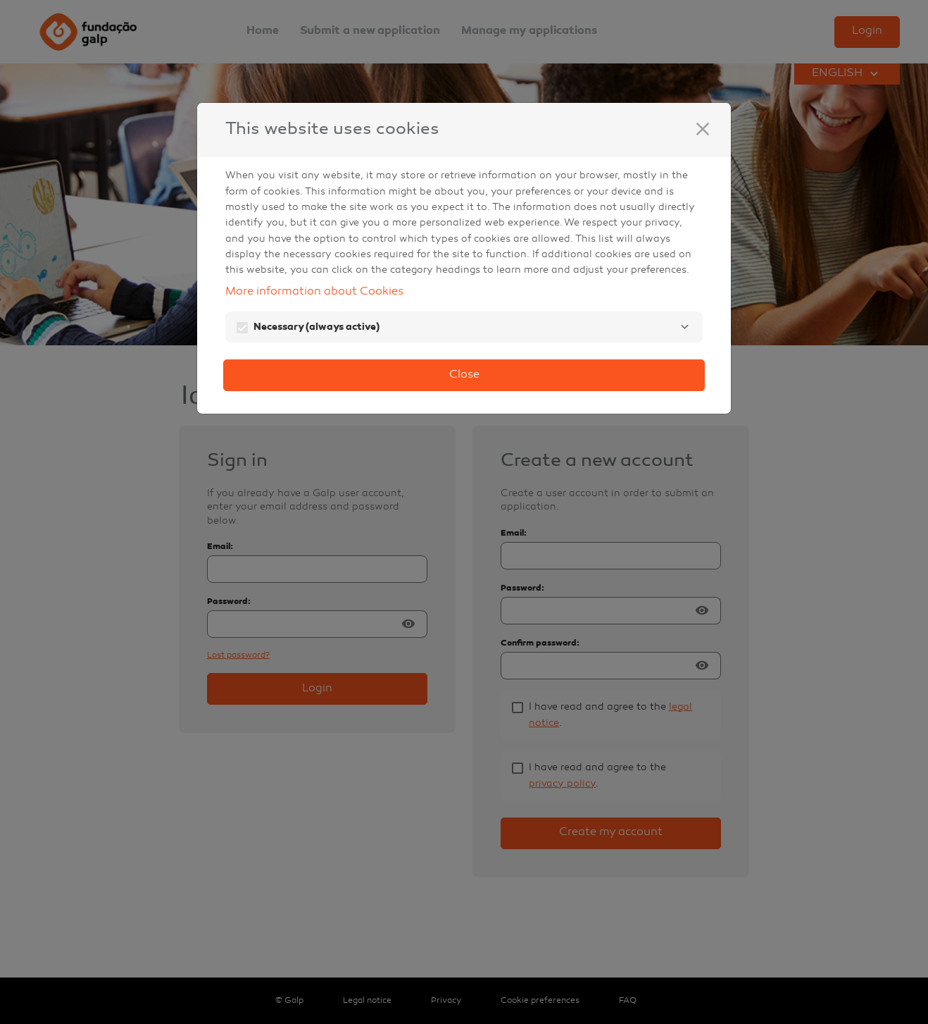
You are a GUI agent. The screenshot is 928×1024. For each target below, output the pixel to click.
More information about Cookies (314, 292)
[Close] (703, 129)
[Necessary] (684, 327)
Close (464, 375)
